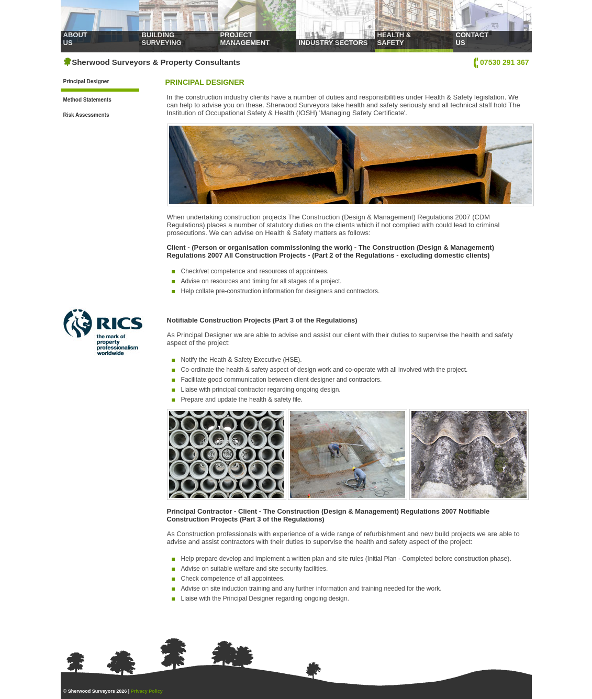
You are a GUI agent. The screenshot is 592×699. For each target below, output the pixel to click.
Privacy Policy (147, 691)
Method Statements (87, 100)
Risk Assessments (86, 115)
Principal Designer (86, 81)
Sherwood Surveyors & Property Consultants (151, 62)
